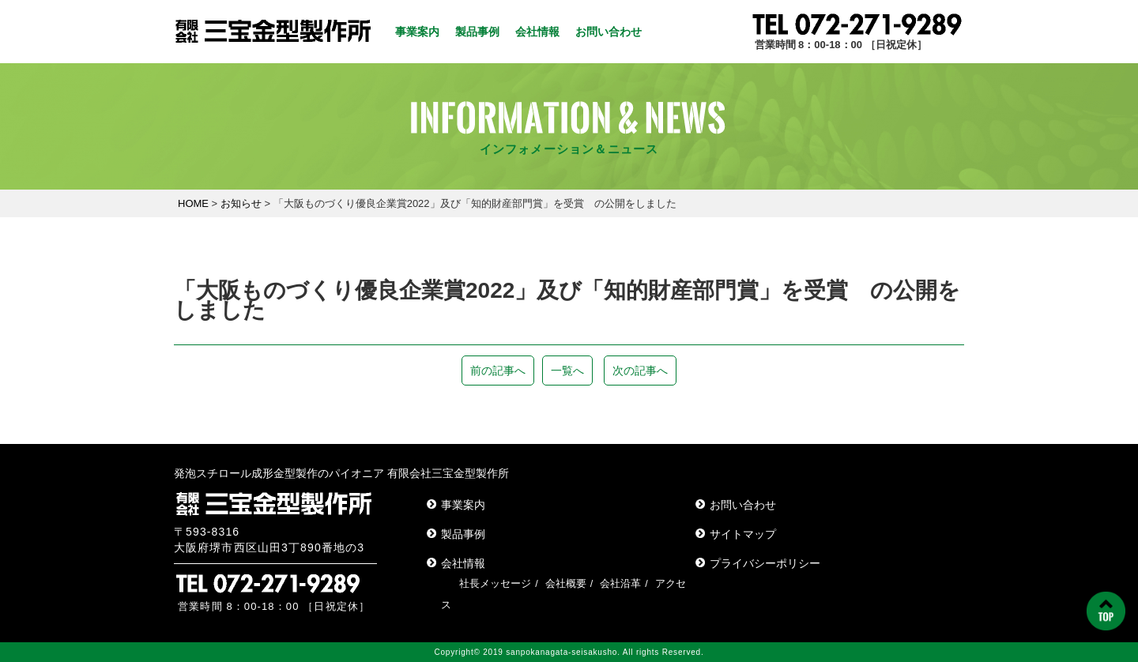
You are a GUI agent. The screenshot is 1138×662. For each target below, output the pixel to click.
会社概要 (565, 583)
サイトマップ (743, 534)
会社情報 (537, 31)
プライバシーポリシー (765, 563)
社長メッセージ (495, 583)
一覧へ (567, 370)
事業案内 (417, 31)
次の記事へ (640, 370)
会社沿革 (620, 583)
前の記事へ (498, 370)
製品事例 (477, 31)
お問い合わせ (608, 31)
